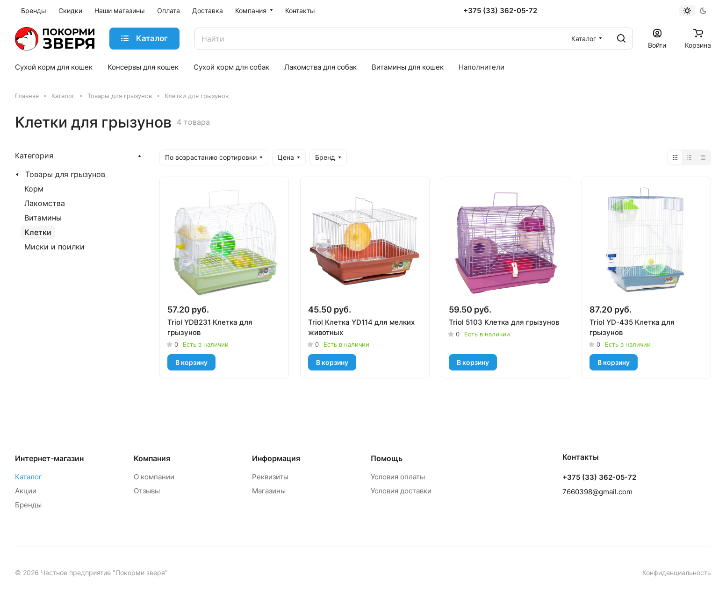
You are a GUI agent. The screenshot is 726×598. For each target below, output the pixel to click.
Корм (33, 188)
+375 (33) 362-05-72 (500, 11)
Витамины (43, 217)
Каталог (28, 476)
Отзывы (147, 490)
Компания (152, 458)
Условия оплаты (398, 476)
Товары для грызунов (65, 174)
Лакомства (44, 203)
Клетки (37, 232)
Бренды (28, 504)
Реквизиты (270, 476)
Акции (25, 490)
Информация (276, 458)
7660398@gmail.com (597, 491)
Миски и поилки (54, 246)
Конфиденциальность (676, 573)
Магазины (269, 490)
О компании (154, 476)
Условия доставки (401, 490)
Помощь (387, 458)
